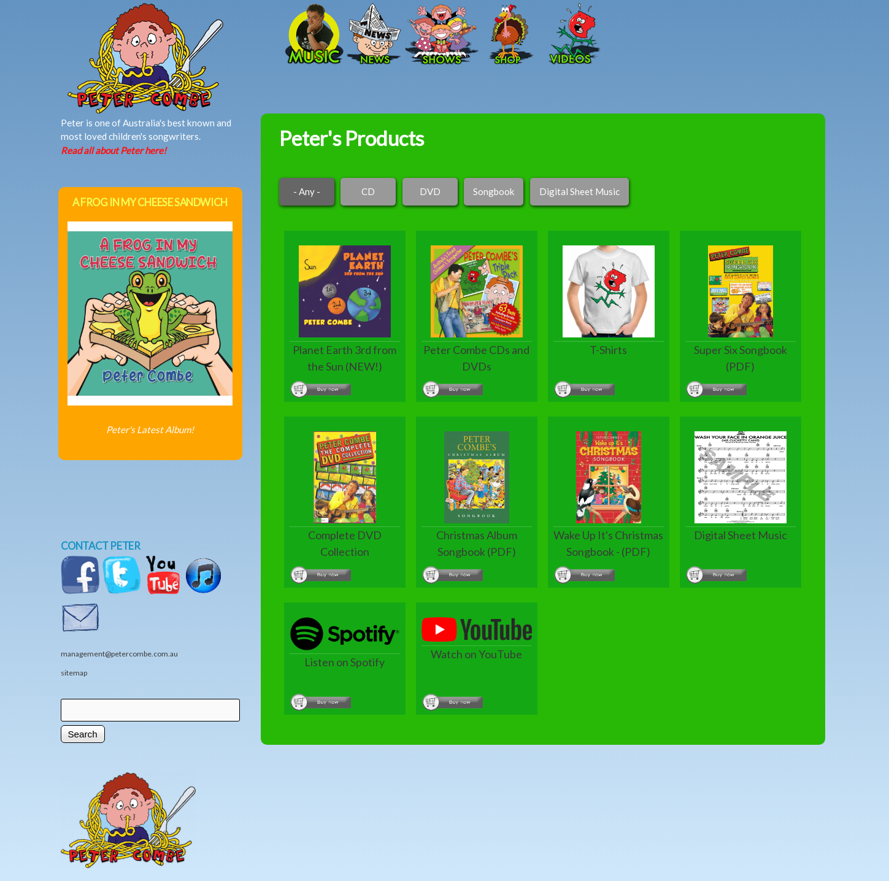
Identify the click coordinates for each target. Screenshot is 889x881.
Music (312, 35)
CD (368, 191)
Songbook (493, 191)
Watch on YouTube (476, 654)
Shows (442, 35)
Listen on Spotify (344, 662)
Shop (509, 35)
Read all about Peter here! (113, 150)
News (374, 35)
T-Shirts (608, 349)
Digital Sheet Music (579, 191)
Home (187, 35)
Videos (570, 35)
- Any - (306, 191)
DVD (430, 191)
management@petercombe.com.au (119, 653)
